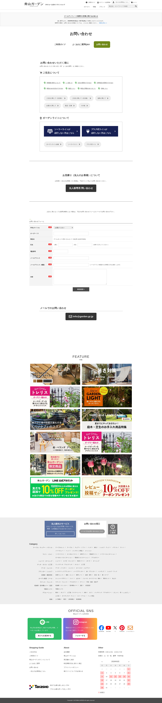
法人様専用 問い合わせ (81, 188)
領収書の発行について (53, 83)
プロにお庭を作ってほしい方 (60, 689)
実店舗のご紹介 (69, 659)
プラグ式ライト (91, 144)
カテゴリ (87, 7)
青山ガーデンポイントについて (39, 659)
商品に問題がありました (88, 88)
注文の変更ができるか (85, 83)
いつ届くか (69, 83)
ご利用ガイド (33, 656)
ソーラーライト (72, 144)
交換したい (104, 88)
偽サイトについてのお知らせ (73, 671)
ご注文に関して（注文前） (54, 98)
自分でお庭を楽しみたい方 (59, 685)
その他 (83, 105)
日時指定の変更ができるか (105, 83)
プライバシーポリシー (71, 667)
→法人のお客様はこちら (37, 671)
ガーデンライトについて (56, 118)
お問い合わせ (33, 667)
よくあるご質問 (34, 663)
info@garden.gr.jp (81, 316)
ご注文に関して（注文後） (80, 98)
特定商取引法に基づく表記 (73, 663)
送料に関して (102, 98)
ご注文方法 (33, 652)
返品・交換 (68, 105)
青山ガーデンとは (70, 656)
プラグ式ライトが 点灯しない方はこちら (98, 131)
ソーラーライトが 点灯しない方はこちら (60, 131)
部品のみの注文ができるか (55, 88)
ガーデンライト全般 (52, 144)
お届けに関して (51, 105)
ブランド (102, 7)
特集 (94, 7)
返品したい (71, 88)
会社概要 (67, 652)
